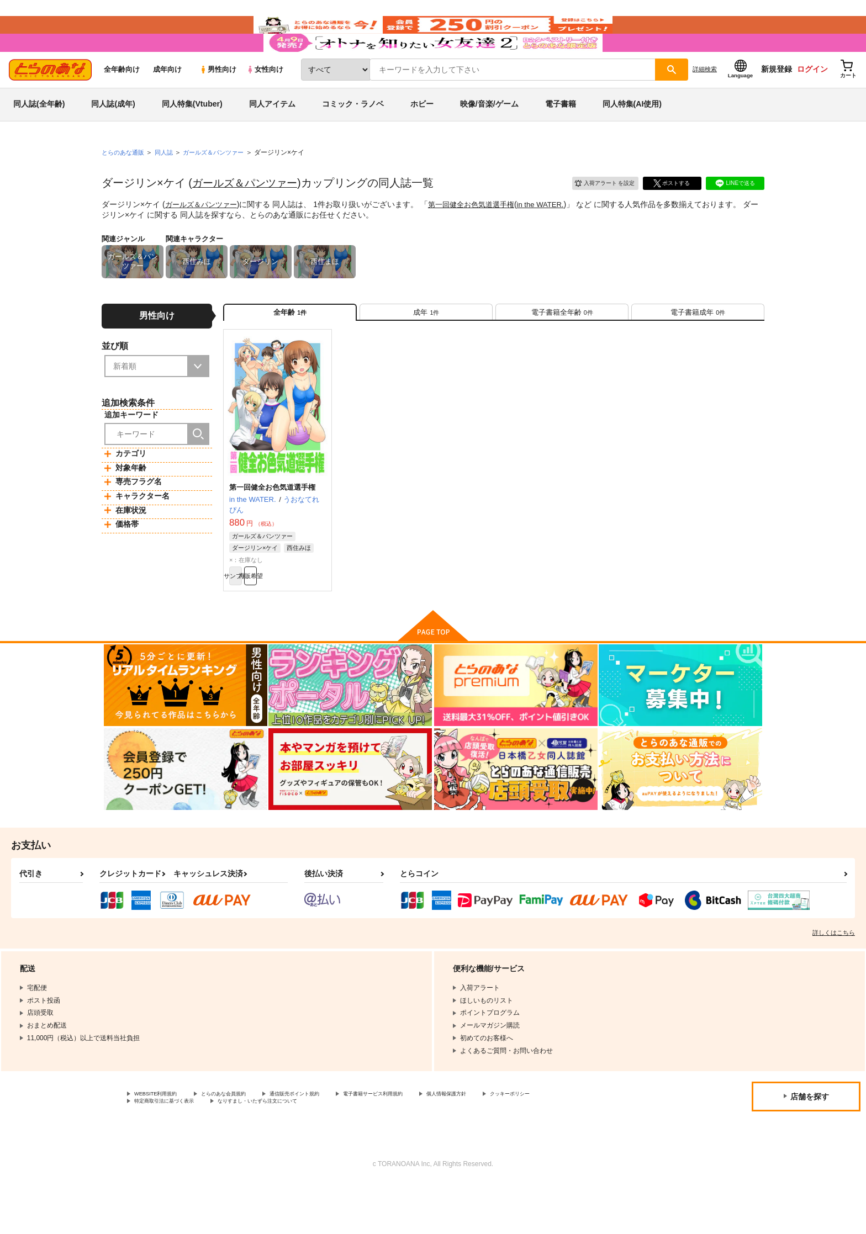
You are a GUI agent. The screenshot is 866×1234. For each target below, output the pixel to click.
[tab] (426, 347)
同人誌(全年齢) (39, 134)
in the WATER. (554, 235)
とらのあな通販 (125, 183)
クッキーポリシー (160, 1149)
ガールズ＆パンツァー (247, 214)
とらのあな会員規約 (244, 1140)
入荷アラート (596, 212)
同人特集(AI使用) (632, 134)
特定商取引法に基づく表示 (251, 1149)
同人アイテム (272, 134)
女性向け (264, 100)
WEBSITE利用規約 (162, 1140)
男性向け (217, 100)
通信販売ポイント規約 (331, 1140)
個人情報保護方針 (517, 1140)
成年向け (167, 100)
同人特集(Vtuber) (192, 134)
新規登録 (776, 100)
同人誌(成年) (113, 134)
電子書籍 (560, 134)
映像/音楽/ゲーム (489, 134)
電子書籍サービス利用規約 (427, 1140)
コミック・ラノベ (353, 134)
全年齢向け (122, 100)
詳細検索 (705, 100)
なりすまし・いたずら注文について (367, 1149)
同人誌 (168, 183)
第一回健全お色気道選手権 (480, 235)
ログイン (812, 100)
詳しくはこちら (833, 978)
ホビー (422, 134)
